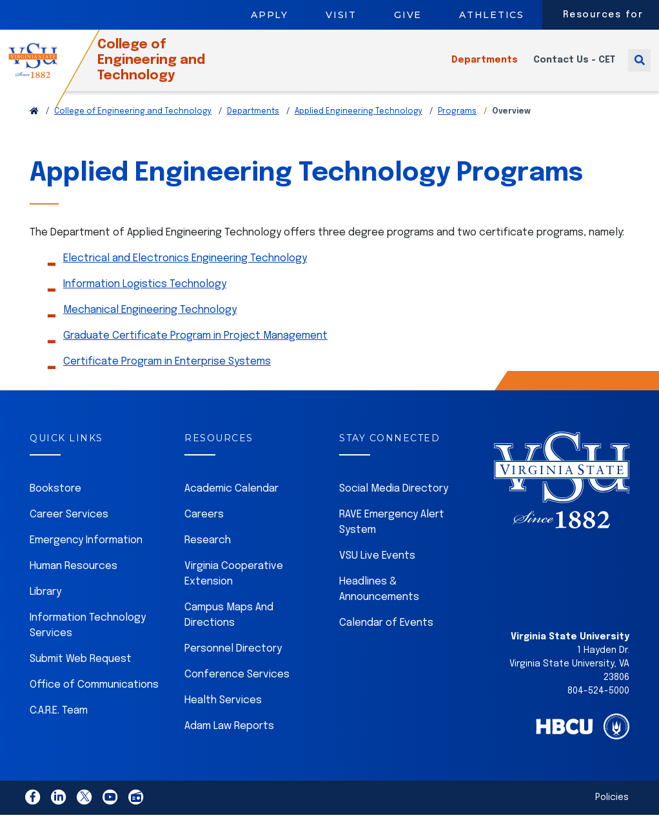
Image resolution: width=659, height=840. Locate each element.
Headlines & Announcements (379, 605)
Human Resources (73, 582)
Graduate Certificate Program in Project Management (195, 351)
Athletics (491, 15)
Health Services (223, 716)
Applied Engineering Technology (358, 128)
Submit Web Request (81, 675)
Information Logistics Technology (144, 300)
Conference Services (237, 690)
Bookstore (55, 504)
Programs (457, 128)
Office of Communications (94, 700)
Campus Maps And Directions (228, 631)
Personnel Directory (233, 664)
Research (207, 556)
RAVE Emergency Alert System (391, 538)
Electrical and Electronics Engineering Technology (185, 274)
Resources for (603, 14)
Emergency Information (86, 556)
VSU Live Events (377, 571)
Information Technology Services (88, 641)
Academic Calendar (231, 504)
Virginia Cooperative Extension (233, 590)
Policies (612, 813)
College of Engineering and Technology (173, 68)
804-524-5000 (598, 707)
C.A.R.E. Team (59, 726)
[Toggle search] (639, 68)
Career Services (69, 530)
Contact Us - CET (574, 68)
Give (408, 15)
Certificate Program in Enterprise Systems (167, 377)
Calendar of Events (386, 639)
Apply (269, 15)
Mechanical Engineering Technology (150, 326)
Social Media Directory (393, 504)
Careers (204, 530)
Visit (341, 15)
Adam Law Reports (229, 742)
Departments (484, 68)
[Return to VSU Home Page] (34, 128)
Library (45, 608)
